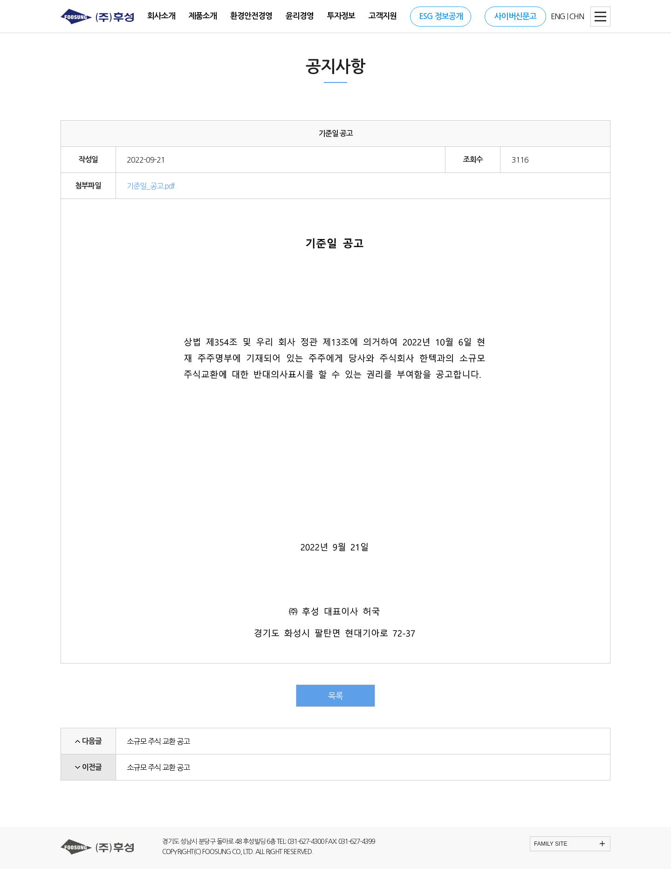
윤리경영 (300, 16)
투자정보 (341, 16)
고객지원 (383, 16)
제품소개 (203, 16)
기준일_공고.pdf (151, 186)
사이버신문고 (515, 17)
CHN (576, 16)
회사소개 (161, 16)
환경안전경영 (251, 16)
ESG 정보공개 (441, 17)
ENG (558, 16)
